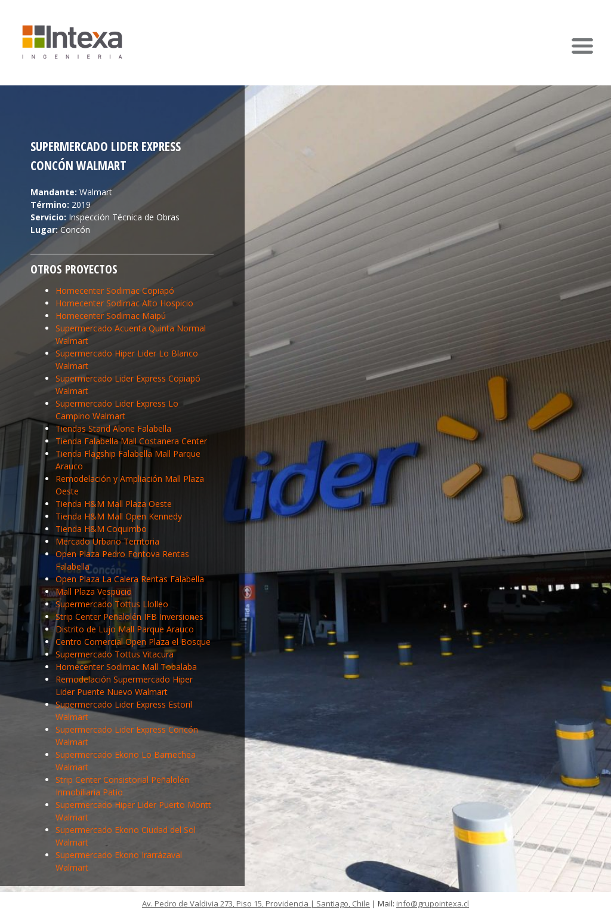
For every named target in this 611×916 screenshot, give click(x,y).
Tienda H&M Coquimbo (101, 528)
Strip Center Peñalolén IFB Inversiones (129, 616)
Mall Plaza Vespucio (93, 591)
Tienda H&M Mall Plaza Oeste (113, 503)
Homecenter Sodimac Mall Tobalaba (126, 666)
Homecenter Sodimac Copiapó (114, 290)
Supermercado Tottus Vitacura (114, 654)
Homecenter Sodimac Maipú (110, 315)
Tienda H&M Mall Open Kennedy (118, 516)
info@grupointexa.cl (432, 903)
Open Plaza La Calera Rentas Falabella (129, 579)
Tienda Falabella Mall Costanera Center (131, 441)
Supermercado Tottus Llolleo (111, 604)
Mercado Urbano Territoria (107, 541)
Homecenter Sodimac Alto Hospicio (124, 303)
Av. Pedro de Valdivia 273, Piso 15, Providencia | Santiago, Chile (256, 903)
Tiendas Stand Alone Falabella (113, 428)
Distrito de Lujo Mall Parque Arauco (124, 629)
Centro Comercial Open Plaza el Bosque (133, 641)
